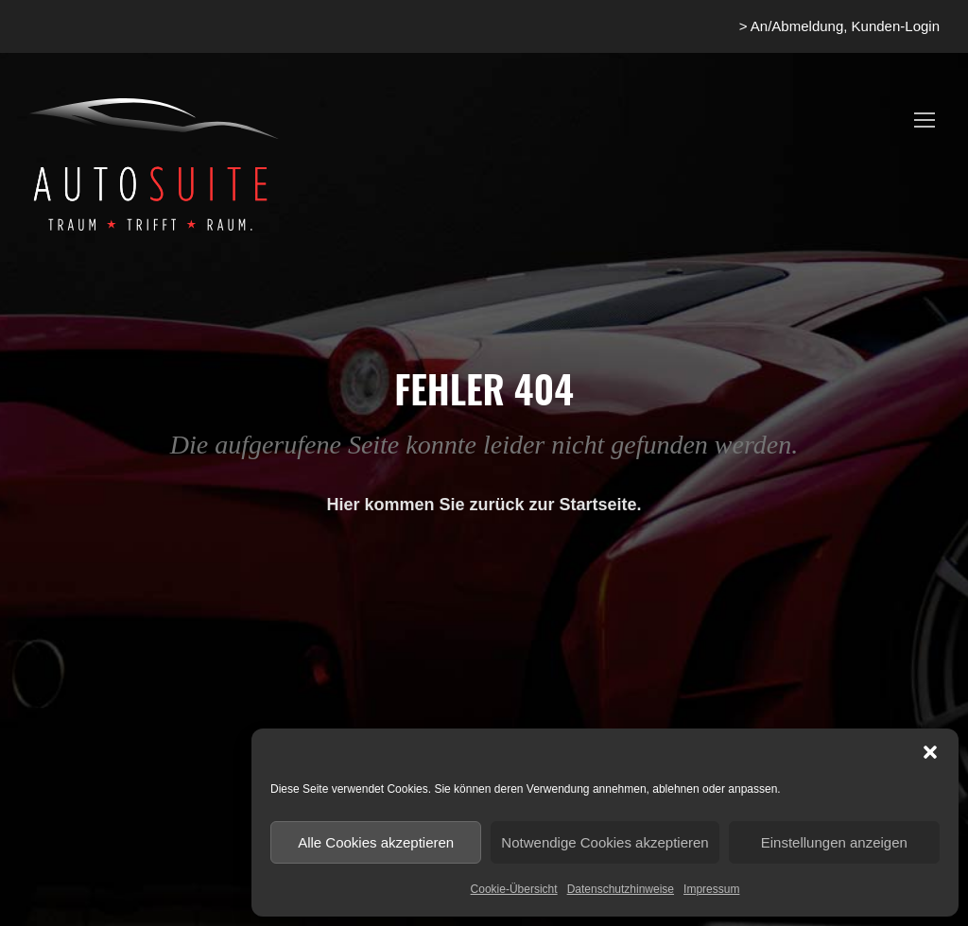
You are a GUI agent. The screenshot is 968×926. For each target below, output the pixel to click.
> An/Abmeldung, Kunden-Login (839, 26)
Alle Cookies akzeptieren (376, 842)
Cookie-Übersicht (514, 889)
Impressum (711, 889)
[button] (930, 752)
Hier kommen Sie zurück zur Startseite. (483, 504)
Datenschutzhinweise (620, 889)
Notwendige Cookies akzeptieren (604, 842)
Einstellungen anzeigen (834, 842)
